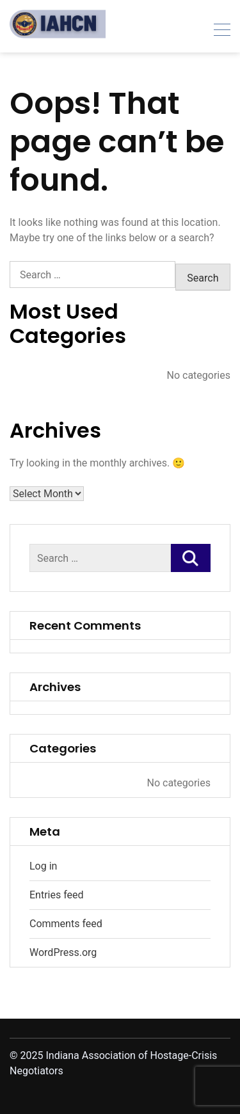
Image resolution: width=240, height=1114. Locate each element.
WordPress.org (63, 952)
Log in (43, 866)
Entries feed (56, 895)
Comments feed (65, 924)
